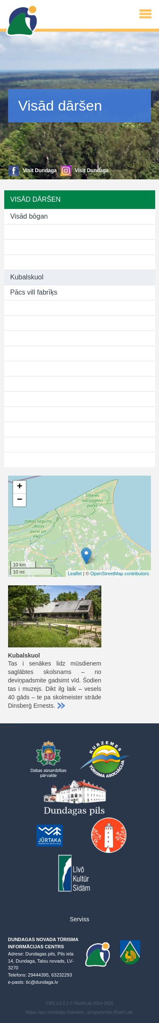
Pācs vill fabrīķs (33, 292)
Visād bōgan (29, 216)
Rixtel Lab (123, 1012)
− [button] (19, 500)
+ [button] (19, 487)
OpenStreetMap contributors (119, 573)
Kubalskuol (26, 277)
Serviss (79, 919)
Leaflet (75, 573)
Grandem (75, 1012)
